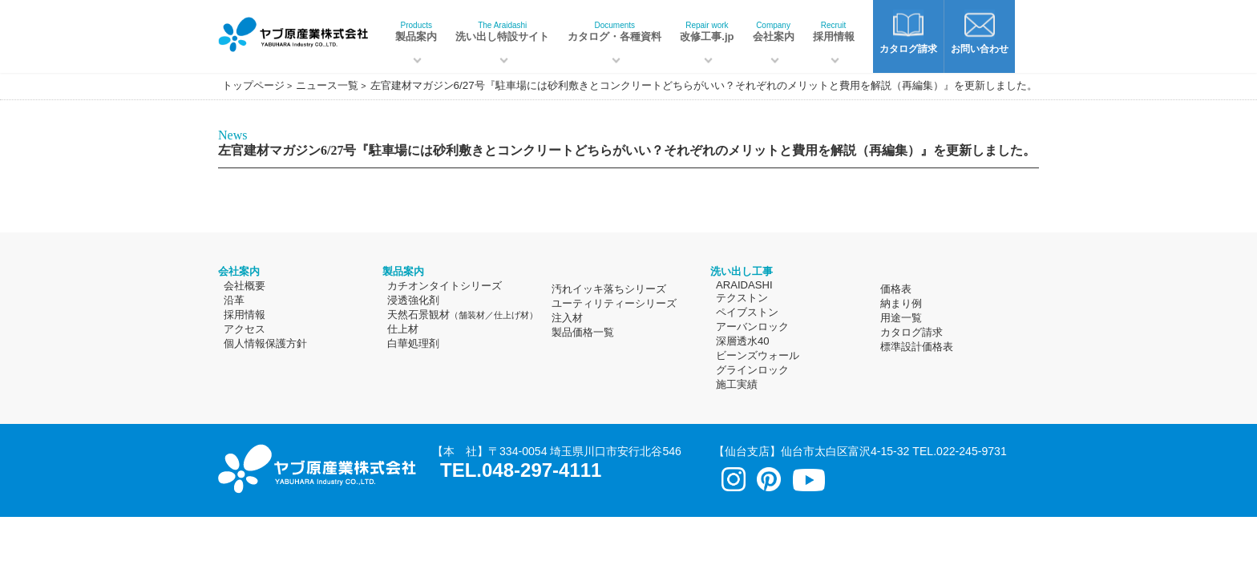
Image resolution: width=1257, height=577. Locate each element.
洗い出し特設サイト (502, 31)
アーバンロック (752, 327)
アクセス (244, 329)
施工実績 (737, 384)
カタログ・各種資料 (614, 31)
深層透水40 (743, 341)
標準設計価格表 (916, 347)
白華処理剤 (413, 343)
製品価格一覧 (583, 332)
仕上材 (402, 329)
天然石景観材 (462, 315)
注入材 (567, 318)
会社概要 (244, 286)
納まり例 (901, 303)
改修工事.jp (707, 31)
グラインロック (752, 370)
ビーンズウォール (757, 355)
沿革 (234, 300)
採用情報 (834, 31)
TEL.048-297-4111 (520, 470)
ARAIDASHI (744, 285)
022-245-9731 (971, 451)
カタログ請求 (911, 332)
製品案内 (416, 31)
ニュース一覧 (327, 85)
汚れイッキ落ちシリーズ (609, 289)
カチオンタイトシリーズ (444, 286)
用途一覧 (901, 318)
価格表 (895, 289)
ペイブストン (747, 312)
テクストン (742, 298)
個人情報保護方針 (265, 343)
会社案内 (773, 31)
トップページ (253, 85)
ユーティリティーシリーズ (614, 303)
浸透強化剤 (413, 300)
